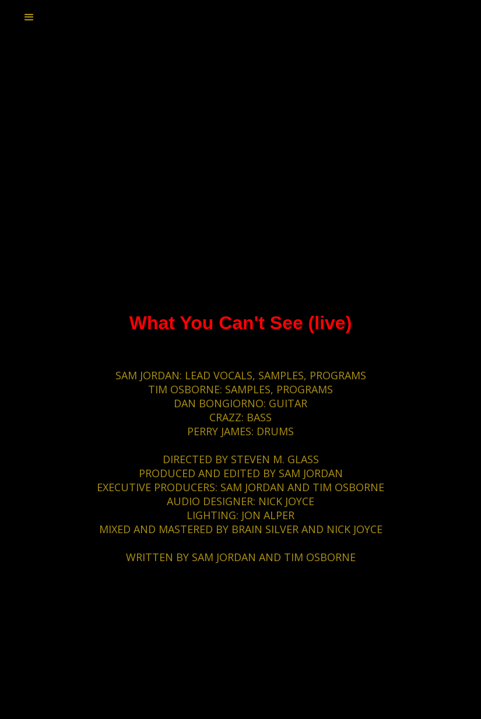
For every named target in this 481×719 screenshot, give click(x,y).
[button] (29, 17)
